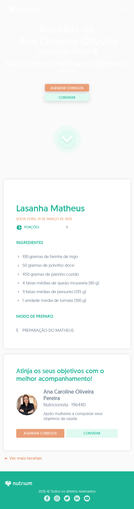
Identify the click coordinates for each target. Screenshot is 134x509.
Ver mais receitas (23, 458)
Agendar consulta (67, 88)
